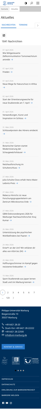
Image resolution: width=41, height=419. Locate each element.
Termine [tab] (23, 24)
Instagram (11, 403)
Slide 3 (20, 370)
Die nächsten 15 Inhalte (12, 298)
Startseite (4, 9)
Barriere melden (10, 395)
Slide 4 (23, 370)
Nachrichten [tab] (8, 24)
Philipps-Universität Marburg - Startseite (9, 3)
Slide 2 (18, 370)
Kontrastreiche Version (25, 3)
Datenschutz (8, 384)
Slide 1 (15, 370)
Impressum (7, 379)
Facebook (3, 403)
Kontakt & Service (13, 347)
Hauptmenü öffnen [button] (37, 3)
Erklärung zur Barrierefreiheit (18, 390)
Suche (31, 3)
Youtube (6, 403)
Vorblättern (37, 25)
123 (8, 297)
